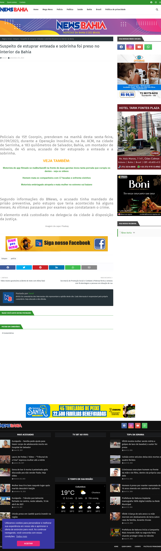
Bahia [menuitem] (89, 9)
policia (13, 259)
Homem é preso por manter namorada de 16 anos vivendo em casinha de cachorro (141, 487)
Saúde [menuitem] (80, 9)
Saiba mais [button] (21, 536)
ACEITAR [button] (28, 543)
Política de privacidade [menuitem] (115, 9)
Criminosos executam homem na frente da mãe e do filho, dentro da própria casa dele (141, 472)
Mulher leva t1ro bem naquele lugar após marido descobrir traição (31, 487)
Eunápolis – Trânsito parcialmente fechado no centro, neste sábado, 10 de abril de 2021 (30, 501)
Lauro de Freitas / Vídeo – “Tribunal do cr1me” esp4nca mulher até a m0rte (30, 458)
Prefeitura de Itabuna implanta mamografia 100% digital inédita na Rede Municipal (141, 501)
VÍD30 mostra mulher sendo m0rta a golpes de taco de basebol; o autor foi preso (139, 444)
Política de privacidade (152, 546)
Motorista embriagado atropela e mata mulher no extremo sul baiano (56, 184)
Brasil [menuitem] (98, 9)
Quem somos (12, 2)
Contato (22, 2)
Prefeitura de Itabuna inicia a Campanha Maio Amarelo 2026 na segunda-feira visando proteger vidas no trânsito (140, 532)
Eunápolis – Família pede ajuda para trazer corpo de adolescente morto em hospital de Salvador (29, 444)
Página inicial (7, 39)
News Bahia (126, 233)
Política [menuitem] (70, 9)
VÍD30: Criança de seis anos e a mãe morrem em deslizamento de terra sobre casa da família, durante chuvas (140, 517)
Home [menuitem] (35, 9)
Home (2, 2)
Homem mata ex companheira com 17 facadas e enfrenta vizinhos (57, 178)
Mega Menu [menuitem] (48, 9)
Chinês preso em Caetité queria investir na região (31, 515)
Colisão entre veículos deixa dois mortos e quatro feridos (141, 458)
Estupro (16, 39)
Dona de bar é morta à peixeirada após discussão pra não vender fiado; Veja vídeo (30, 472)
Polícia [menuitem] (60, 9)
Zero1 (4, 58)
